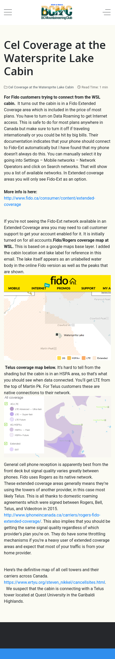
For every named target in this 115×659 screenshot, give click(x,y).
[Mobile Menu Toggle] (8, 12)
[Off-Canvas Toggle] (107, 12)
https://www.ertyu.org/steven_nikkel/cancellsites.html (54, 582)
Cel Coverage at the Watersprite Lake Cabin (41, 87)
